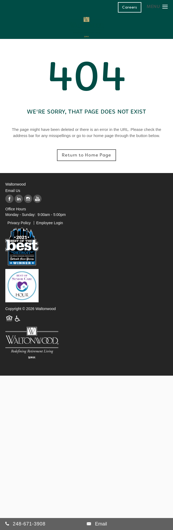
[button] (129, 7)
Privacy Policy (19, 223)
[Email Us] (96, 524)
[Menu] (157, 6)
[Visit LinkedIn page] (19, 199)
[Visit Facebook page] (9, 199)
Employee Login (49, 223)
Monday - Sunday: (20, 214)
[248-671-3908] (45, 524)
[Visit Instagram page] (28, 199)
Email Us (12, 190)
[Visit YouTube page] (37, 199)
